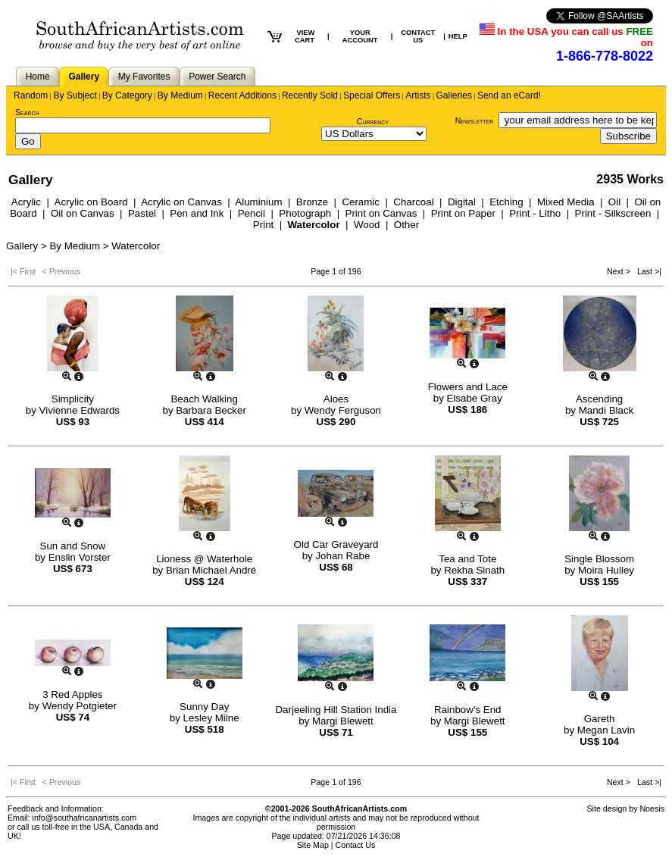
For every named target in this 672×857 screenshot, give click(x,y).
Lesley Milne (211, 718)
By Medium (180, 95)
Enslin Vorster (79, 557)
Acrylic (26, 202)
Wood (367, 224)
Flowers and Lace (468, 387)
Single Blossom (599, 559)
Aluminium (258, 202)
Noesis (651, 808)
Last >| (647, 271)
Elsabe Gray (474, 398)
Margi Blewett (343, 721)
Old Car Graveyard (336, 544)
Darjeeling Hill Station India (335, 709)
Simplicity (73, 399)
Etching (506, 202)
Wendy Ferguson (343, 410)
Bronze (312, 202)
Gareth (599, 718)
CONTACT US (418, 36)
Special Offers (371, 95)
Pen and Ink (196, 213)
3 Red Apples (72, 694)
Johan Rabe (342, 555)
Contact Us (356, 844)
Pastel (142, 213)
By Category (127, 95)
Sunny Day (204, 706)
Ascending (599, 399)
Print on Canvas (381, 213)
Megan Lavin (606, 730)
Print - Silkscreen (613, 213)
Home (38, 76)
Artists (417, 95)
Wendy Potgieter (79, 706)
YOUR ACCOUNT (360, 36)
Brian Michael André (211, 570)
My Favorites (144, 76)
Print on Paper (463, 213)
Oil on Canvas (82, 213)
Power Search (217, 76)
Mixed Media (566, 202)
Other (406, 224)
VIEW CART (304, 36)
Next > (620, 271)
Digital (462, 202)
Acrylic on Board (91, 202)
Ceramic (361, 202)
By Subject (74, 95)
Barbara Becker (211, 410)
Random (31, 95)
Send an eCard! (509, 95)
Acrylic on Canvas (181, 202)
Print (263, 224)
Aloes (336, 399)
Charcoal (413, 202)
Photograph (305, 213)
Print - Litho (535, 213)
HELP (458, 36)
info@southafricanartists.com (85, 817)
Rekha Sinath (474, 570)
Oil (614, 202)
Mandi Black (606, 410)
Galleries (454, 95)
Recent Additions (242, 95)
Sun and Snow (73, 546)
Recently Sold (310, 95)
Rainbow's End (468, 709)
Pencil (251, 213)
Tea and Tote (467, 559)
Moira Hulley (606, 570)
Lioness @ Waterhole (204, 559)
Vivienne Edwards (79, 410)
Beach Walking (203, 399)
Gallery (83, 76)
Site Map (313, 844)
